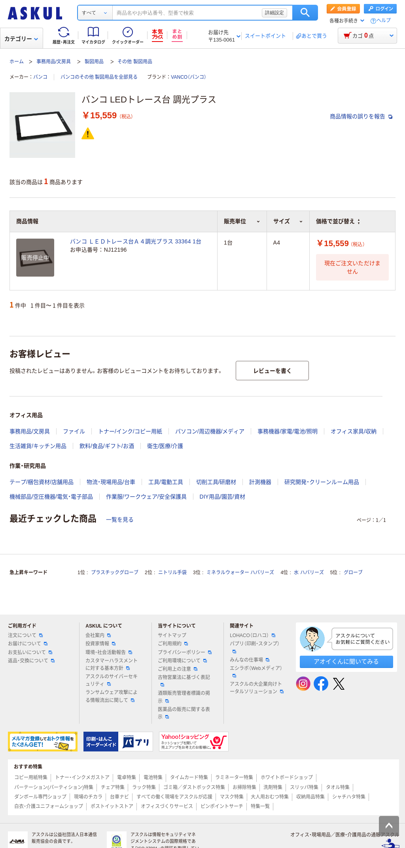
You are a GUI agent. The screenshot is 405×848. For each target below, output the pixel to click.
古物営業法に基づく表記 (184, 681)
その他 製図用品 (134, 62)
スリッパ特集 (304, 787)
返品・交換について (31, 661)
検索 (305, 13)
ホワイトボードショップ (287, 777)
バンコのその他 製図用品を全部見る (99, 77)
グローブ (353, 572)
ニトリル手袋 (172, 572)
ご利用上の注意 (177, 669)
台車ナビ (119, 797)
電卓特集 (126, 777)
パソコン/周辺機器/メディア (210, 431)
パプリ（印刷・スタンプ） (255, 647)
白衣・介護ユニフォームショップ (48, 806)
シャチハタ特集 (348, 797)
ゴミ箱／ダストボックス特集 (194, 787)
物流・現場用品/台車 (111, 482)
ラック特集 (144, 787)
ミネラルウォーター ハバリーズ (240, 572)
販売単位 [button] (242, 221)
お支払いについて (30, 652)
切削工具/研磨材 (216, 482)
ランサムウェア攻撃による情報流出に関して (111, 696)
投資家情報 (100, 644)
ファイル (74, 431)
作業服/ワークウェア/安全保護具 (146, 496)
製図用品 (94, 62)
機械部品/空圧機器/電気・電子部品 (51, 496)
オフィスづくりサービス (167, 806)
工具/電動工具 (165, 482)
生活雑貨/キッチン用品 (37, 446)
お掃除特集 (244, 787)
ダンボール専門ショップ (40, 797)
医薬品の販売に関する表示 (184, 713)
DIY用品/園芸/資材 (222, 496)
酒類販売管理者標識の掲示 (184, 697)
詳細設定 (274, 12)
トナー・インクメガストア (82, 777)
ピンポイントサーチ (222, 806)
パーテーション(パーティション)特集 (53, 787)
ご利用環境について (182, 661)
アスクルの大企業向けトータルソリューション (257, 687)
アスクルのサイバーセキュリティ (111, 680)
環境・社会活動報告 (108, 652)
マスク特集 (232, 797)
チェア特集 (113, 787)
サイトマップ (172, 635)
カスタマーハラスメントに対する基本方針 (111, 664)
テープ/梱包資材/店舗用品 (41, 482)
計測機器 (260, 482)
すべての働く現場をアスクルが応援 (174, 797)
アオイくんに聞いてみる (346, 661)
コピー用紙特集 (30, 777)
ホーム (16, 62)
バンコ (40, 77)
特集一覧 (260, 806)
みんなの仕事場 (249, 660)
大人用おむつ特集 (270, 797)
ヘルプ (384, 20)
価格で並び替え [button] (338, 221)
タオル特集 (338, 787)
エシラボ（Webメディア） (256, 671)
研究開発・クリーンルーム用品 (321, 482)
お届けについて (27, 644)
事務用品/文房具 (53, 62)
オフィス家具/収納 (354, 431)
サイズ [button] (288, 221)
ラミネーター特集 (234, 777)
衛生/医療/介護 (165, 446)
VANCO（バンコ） (188, 77)
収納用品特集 (310, 797)
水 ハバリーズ (309, 572)
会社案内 (98, 635)
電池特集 (153, 777)
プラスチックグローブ (114, 572)
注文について (25, 635)
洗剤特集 (272, 787)
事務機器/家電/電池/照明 (287, 431)
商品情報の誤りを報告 (361, 116)
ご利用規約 (173, 644)
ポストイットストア (112, 806)
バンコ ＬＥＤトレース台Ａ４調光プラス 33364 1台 (135, 241)
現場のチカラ (88, 797)
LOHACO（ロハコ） (252, 635)
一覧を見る (120, 519)
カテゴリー (21, 39)
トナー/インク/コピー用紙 (130, 431)
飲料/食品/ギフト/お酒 (106, 446)
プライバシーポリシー (185, 652)
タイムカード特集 (189, 777)
